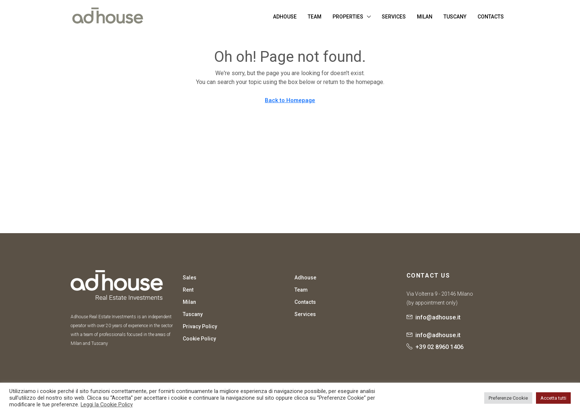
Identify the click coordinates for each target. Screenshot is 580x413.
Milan (424, 17)
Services (394, 17)
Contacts (491, 17)
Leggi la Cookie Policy (107, 404)
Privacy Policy (200, 326)
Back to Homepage (290, 100)
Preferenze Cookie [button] (508, 398)
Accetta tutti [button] (553, 398)
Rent (188, 290)
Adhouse (285, 17)
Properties (348, 17)
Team (314, 17)
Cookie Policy (199, 339)
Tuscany (455, 17)
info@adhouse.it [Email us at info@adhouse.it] (438, 317)
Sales (189, 278)
